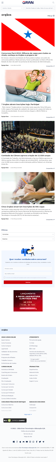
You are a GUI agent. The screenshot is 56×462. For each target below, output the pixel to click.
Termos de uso (28, 434)
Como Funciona (6, 343)
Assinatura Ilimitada (7, 369)
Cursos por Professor (8, 392)
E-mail (32, 348)
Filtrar (51, 16)
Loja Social (4, 348)
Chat (31, 343)
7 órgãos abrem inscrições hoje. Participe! (20, 104)
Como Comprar (6, 346)
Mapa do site (28, 436)
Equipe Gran (5, 65)
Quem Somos (5, 340)
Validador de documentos (9, 351)
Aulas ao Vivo (33, 375)
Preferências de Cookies (8, 363)
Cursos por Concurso (7, 384)
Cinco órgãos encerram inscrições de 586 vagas (22, 207)
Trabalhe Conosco (6, 360)
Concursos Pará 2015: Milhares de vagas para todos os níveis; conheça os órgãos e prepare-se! (26, 54)
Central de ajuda (35, 340)
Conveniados (5, 354)
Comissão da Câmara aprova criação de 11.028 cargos (25, 155)
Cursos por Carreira (7, 387)
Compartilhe (50, 66)
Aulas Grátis (33, 378)
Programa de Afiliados (8, 357)
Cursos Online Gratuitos (8, 398)
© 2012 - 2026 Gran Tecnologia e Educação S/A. (28, 428)
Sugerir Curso (33, 381)
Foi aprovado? (38, 360)
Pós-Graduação (6, 381)
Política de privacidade (28, 431)
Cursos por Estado (7, 390)
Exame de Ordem (6, 375)
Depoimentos (33, 369)
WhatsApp (33, 346)
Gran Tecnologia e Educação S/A (27, 447)
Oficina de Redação (7, 395)
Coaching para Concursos (9, 372)
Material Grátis (34, 372)
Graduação (4, 378)
